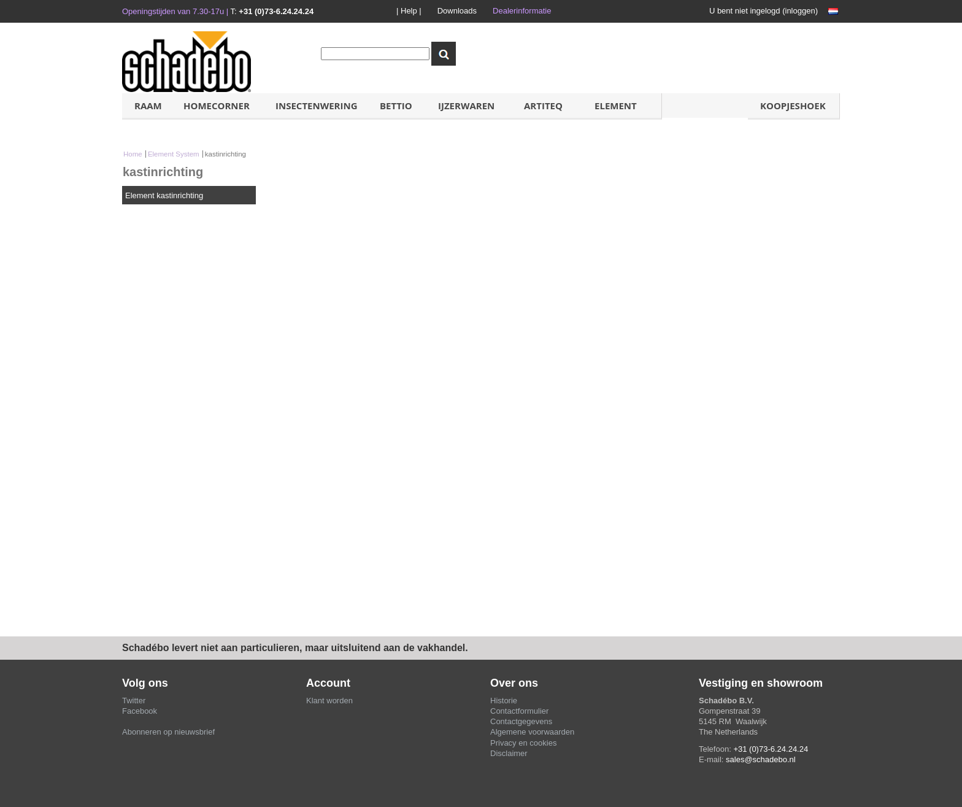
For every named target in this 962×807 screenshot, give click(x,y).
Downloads (457, 10)
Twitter (133, 700)
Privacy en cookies (523, 742)
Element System (173, 154)
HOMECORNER (216, 105)
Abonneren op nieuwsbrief (168, 731)
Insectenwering (316, 105)
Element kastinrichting (164, 195)
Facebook (139, 711)
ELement (616, 105)
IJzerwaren (466, 105)
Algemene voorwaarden (532, 731)
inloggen (800, 10)
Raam (148, 105)
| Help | (408, 10)
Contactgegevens (521, 721)
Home (132, 154)
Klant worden (329, 700)
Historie (503, 700)
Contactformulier (519, 711)
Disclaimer (509, 753)
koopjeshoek (793, 105)
